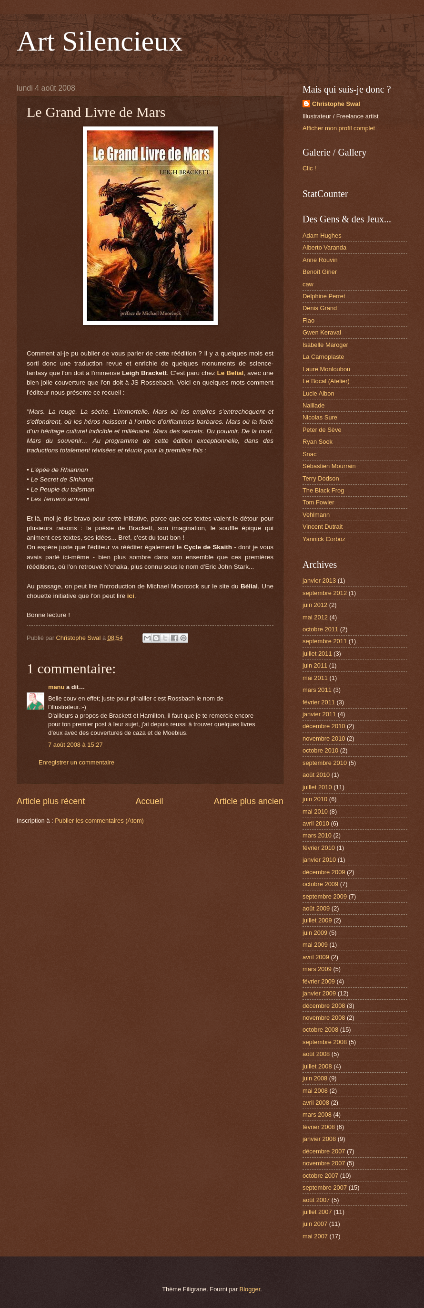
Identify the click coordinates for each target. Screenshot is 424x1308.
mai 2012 (315, 617)
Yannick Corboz (324, 539)
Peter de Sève (322, 429)
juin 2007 (315, 1223)
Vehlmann (316, 514)
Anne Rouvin (320, 259)
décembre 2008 (324, 1005)
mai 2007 (315, 1236)
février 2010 (319, 847)
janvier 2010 (319, 859)
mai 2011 (315, 677)
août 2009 (316, 908)
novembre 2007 (324, 1163)
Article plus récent (51, 801)
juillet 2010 (317, 787)
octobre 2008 (320, 1029)
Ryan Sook (318, 441)
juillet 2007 (317, 1211)
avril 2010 (316, 823)
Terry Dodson (321, 478)
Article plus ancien (248, 801)
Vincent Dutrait (323, 526)
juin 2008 (315, 1078)
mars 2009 (317, 969)
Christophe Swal (336, 103)
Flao (308, 320)
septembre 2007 (325, 1187)
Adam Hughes (322, 235)
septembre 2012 (325, 592)
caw (308, 284)
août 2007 (316, 1199)
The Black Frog (323, 490)
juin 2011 (315, 665)
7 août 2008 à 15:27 (75, 744)
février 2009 (319, 981)
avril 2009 (316, 957)
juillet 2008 (317, 1066)
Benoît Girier (320, 271)
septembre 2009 (325, 896)
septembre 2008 (325, 1042)
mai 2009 (315, 944)
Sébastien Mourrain (329, 466)
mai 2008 (315, 1090)
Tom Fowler (318, 502)
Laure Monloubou (326, 369)
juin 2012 (315, 604)
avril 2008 (316, 1102)
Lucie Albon (318, 393)
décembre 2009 (324, 872)
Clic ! (309, 168)
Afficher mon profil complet (339, 128)
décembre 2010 (324, 726)
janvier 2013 (319, 580)
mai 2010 (315, 811)
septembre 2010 (325, 762)
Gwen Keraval (322, 332)
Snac (309, 454)
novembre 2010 (324, 738)
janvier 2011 (319, 714)
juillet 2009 (317, 920)
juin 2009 (315, 932)
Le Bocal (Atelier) (326, 381)
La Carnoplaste (323, 356)
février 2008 (319, 1126)
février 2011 (319, 702)
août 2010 (316, 774)
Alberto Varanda (324, 247)
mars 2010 (317, 835)
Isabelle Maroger (325, 344)
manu (56, 687)
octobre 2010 (320, 750)
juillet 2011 (317, 653)
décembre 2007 (324, 1151)
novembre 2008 (324, 1017)
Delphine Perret (324, 296)
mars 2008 (317, 1114)
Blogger (250, 1289)
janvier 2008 (319, 1138)
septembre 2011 (325, 641)
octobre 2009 (320, 884)
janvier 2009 (319, 993)
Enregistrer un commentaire (76, 762)
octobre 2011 (320, 629)
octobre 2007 (320, 1175)
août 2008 (316, 1053)
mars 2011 (317, 689)
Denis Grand (320, 308)
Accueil (149, 801)
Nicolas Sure (320, 417)
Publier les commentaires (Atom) (99, 820)
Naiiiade (314, 405)
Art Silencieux (99, 41)
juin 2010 (315, 799)
